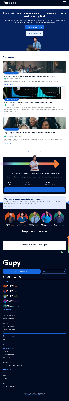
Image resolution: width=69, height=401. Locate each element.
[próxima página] (40, 151)
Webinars (5, 375)
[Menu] (64, 2)
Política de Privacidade (29, 394)
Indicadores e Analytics (9, 329)
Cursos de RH (6, 357)
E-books (5, 373)
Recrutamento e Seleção (9, 313)
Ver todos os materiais (8, 386)
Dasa (4, 339)
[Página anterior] (28, 151)
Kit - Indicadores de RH (8, 354)
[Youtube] (8, 277)
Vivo (4, 344)
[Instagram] (20, 277)
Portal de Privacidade (39, 394)
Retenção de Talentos (8, 326)
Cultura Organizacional (8, 323)
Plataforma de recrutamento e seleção (12, 365)
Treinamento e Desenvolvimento (11, 321)
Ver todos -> (34, 190)
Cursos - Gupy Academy (9, 383)
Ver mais (8, 206)
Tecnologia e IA (7, 332)
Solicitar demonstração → (21, 271)
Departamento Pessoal (8, 318)
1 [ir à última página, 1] (36, 151)
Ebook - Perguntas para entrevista (11, 352)
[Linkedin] (15, 277)
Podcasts (5, 381)
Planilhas (5, 378)
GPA (4, 342)
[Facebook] (3, 277)
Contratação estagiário (8, 362)
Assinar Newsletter (34, 27)
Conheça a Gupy (34, 33)
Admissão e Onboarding (9, 315)
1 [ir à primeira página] (32, 151)
